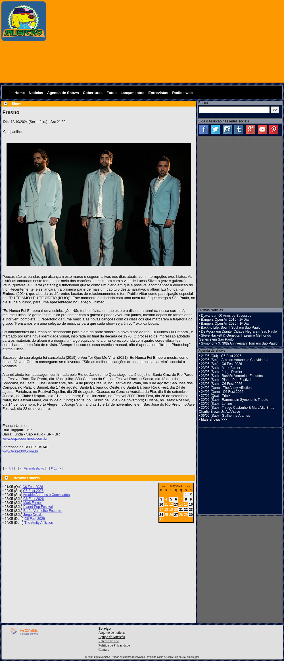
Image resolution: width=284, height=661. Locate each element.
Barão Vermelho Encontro (42, 511)
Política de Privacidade (114, 645)
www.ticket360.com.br (20, 451)
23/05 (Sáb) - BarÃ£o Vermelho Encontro (232, 376)
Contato (104, 650)
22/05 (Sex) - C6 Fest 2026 (221, 364)
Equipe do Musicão (112, 637)
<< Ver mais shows (32, 468)
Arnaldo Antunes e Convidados (46, 495)
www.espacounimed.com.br (24, 438)
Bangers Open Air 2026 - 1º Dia (225, 324)
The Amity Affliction (38, 523)
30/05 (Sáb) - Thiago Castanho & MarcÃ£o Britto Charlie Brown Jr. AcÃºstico (236, 410)
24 (161, 515)
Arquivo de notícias (112, 633)
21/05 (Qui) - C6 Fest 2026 (221, 356)
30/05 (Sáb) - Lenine (216, 404)
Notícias (36, 93)
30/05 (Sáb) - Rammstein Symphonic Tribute (234, 400)
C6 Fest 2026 (32, 487)
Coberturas (93, 93)
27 (176, 515)
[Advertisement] (165, 41)
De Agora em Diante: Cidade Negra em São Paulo (239, 331)
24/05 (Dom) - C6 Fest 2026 (222, 392)
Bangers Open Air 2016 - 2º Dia (225, 320)
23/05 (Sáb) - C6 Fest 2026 (221, 384)
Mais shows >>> (214, 420)
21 (181, 510)
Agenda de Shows (63, 93)
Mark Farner (32, 503)
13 (176, 504)
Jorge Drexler (33, 515)
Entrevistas (158, 93)
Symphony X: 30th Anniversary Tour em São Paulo (239, 343)
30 (191, 515)
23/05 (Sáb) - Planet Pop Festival (226, 380)
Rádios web (182, 93)
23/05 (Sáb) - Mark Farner (221, 368)
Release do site (109, 641)
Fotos (111, 93)
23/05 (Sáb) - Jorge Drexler (221, 372)
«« (163, 485)
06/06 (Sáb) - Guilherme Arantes (225, 416)
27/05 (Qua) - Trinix (215, 396)
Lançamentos (132, 93)
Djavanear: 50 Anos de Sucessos (226, 316)
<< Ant (9, 468)
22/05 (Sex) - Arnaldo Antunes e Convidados (234, 360)
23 (191, 510)
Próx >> (56, 468)
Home (19, 93)
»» (188, 485)
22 (186, 510)
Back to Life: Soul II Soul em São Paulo (230, 328)
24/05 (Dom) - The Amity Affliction (226, 388)
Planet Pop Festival (38, 507)
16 (191, 504)
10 (161, 504)
